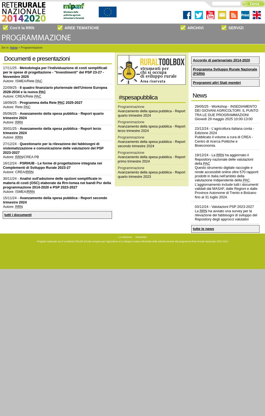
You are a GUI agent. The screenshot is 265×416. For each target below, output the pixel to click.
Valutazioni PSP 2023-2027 (232, 207)
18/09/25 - (43, 103)
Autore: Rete (17, 107)
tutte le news (203, 229)
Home (14, 47)
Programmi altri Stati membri (217, 83)
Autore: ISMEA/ (19, 192)
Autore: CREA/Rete (22, 96)
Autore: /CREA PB (21, 157)
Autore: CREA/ (18, 172)
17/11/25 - (55, 72)
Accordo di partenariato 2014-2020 (221, 60)
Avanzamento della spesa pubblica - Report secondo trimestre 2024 (151, 144)
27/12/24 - (53, 148)
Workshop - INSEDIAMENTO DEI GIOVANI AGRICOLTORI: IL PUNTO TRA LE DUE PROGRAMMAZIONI (226, 110)
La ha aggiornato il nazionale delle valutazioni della (224, 159)
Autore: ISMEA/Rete (22, 81)
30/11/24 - (57, 182)
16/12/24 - (52, 165)
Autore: (13, 122)
